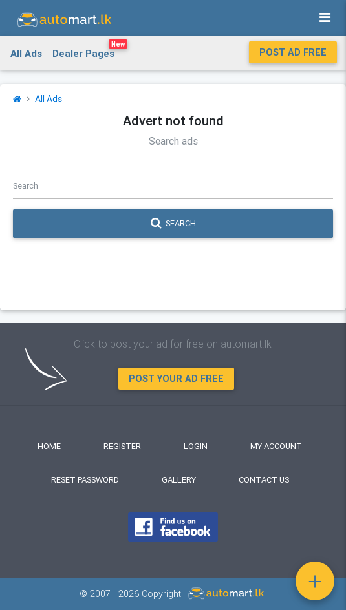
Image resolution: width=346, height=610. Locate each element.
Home (49, 446)
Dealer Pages (89, 51)
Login (196, 446)
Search (173, 223)
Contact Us (264, 479)
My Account (276, 446)
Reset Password (85, 479)
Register (122, 446)
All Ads (26, 53)
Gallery (179, 479)
